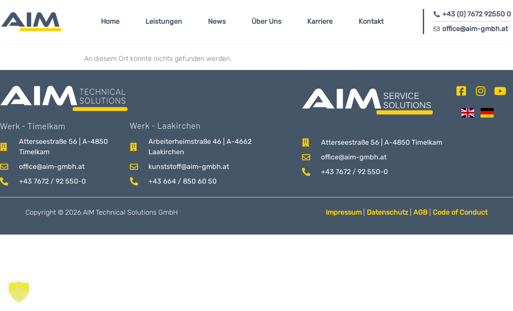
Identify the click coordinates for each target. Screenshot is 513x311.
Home (110, 21)
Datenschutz (387, 212)
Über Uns (266, 21)
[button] (19, 292)
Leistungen (163, 21)
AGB (421, 212)
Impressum (344, 212)
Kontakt (371, 21)
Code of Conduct (460, 212)
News (217, 21)
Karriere (320, 21)
